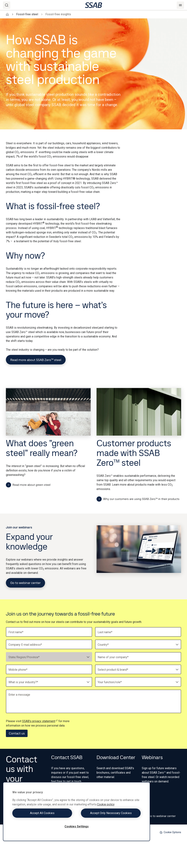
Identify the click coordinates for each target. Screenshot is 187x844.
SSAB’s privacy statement (40, 721)
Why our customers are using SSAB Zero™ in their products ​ (138, 499)
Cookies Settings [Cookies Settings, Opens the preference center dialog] (77, 826)
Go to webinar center (25, 583)
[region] (76, 811)
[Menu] (180, 5)
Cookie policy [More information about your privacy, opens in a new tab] (106, 804)
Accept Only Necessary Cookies (109, 813)
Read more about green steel (28, 484)
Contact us (17, 733)
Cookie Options (170, 832)
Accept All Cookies (43, 813)
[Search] (6, 5)
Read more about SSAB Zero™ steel (35, 360)
